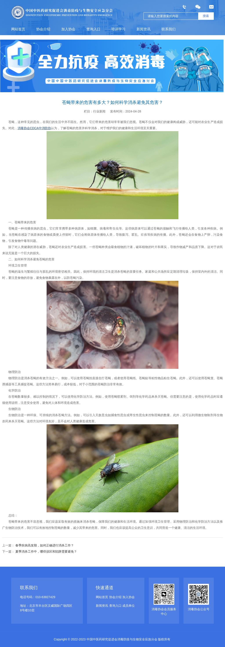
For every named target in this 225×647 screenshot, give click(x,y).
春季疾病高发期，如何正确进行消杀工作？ (44, 545)
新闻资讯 (143, 29)
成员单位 (128, 605)
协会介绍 (43, 29)
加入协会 (68, 29)
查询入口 (93, 29)
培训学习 (118, 29)
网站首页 (18, 29)
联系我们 (168, 29)
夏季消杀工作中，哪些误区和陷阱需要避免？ (46, 551)
